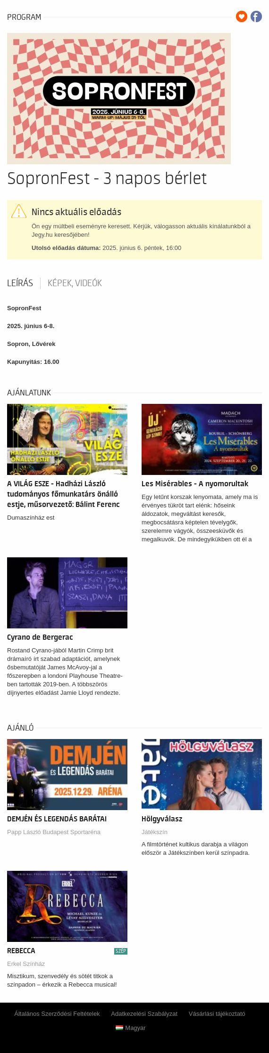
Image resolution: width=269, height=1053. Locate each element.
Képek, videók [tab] (75, 283)
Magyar (130, 1027)
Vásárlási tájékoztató (217, 1013)
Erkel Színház (26, 963)
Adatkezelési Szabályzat (144, 1013)
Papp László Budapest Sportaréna (54, 832)
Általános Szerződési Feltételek (57, 1013)
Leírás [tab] (20, 283)
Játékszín (155, 832)
